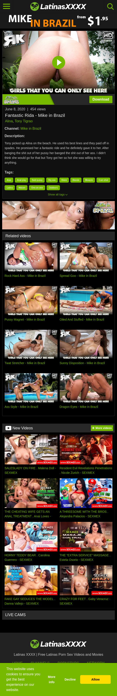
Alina (9, 121)
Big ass (52, 180)
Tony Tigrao (24, 121)
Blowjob (89, 180)
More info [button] (51, 679)
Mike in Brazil (30, 128)
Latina (10, 188)
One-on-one (37, 188)
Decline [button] (70, 679)
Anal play (21, 180)
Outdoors (53, 188)
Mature (22, 188)
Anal (9, 180)
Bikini (64, 180)
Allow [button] (95, 679)
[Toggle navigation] (6, 6)
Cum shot (103, 180)
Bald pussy (37, 180)
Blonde (76, 180)
